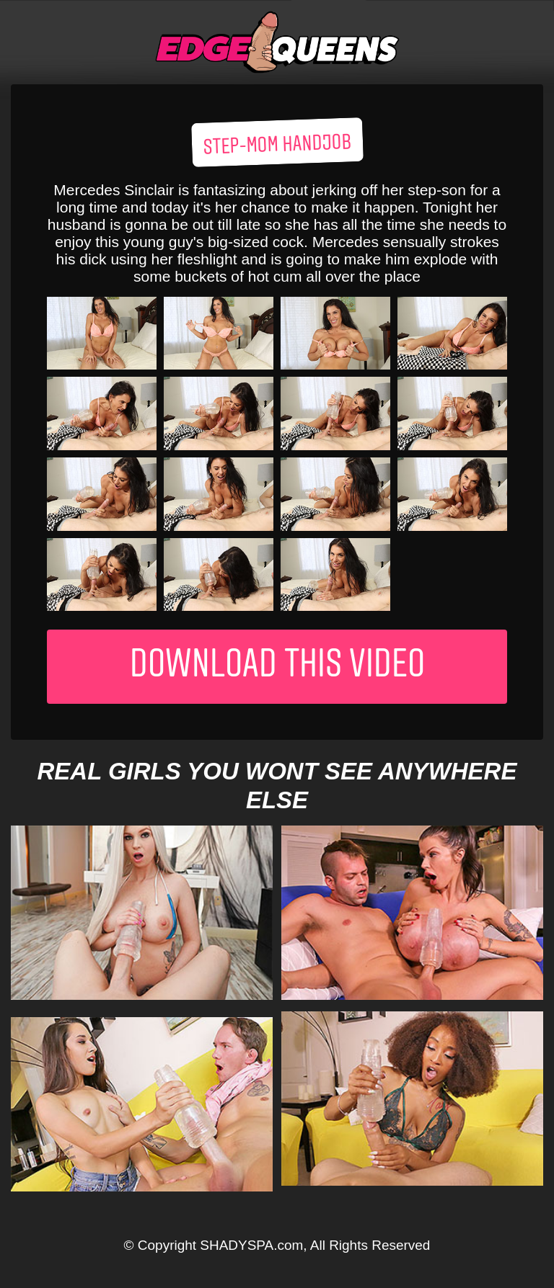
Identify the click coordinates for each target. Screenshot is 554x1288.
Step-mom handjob (277, 145)
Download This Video (277, 667)
